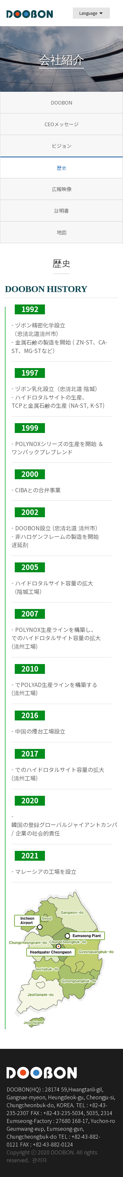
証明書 (61, 210)
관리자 (39, 1160)
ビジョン (62, 145)
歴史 (62, 168)
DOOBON (61, 102)
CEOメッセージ (62, 124)
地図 (62, 232)
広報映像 (62, 189)
